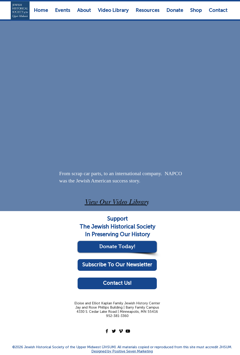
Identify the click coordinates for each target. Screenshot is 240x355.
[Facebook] (107, 331)
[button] (62, 10)
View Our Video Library (116, 202)
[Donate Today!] (117, 247)
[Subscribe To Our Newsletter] (117, 265)
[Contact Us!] (117, 283)
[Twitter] (114, 331)
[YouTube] (127, 331)
